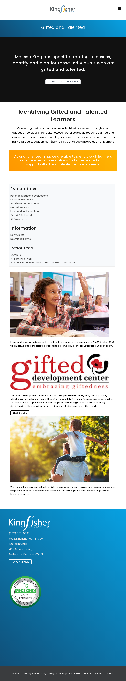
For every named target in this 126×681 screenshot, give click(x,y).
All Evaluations (18, 219)
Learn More (20, 412)
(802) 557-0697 (19, 533)
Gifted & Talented (21, 215)
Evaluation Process (21, 199)
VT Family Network (21, 258)
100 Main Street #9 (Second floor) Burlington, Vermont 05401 (26, 549)
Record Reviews (19, 207)
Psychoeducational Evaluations (29, 195)
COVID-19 (15, 255)
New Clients (17, 235)
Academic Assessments (25, 203)
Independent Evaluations (25, 211)
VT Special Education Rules (26, 262)
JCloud (110, 673)
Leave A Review (20, 562)
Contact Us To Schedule (63, 81)
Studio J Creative (82, 673)
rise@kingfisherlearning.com (27, 539)
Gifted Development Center (59, 262)
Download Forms (20, 238)
